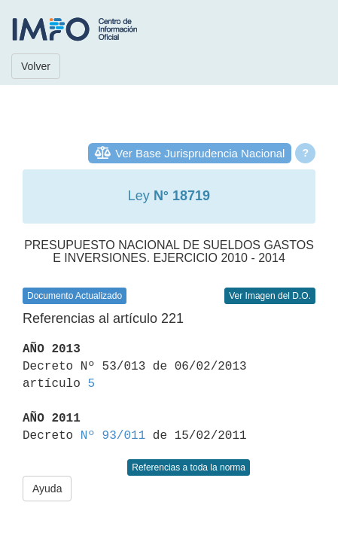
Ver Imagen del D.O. (270, 296)
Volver (35, 66)
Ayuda (47, 489)
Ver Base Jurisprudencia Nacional (200, 153)
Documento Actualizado (74, 296)
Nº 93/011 (113, 436)
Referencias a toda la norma (188, 467)
